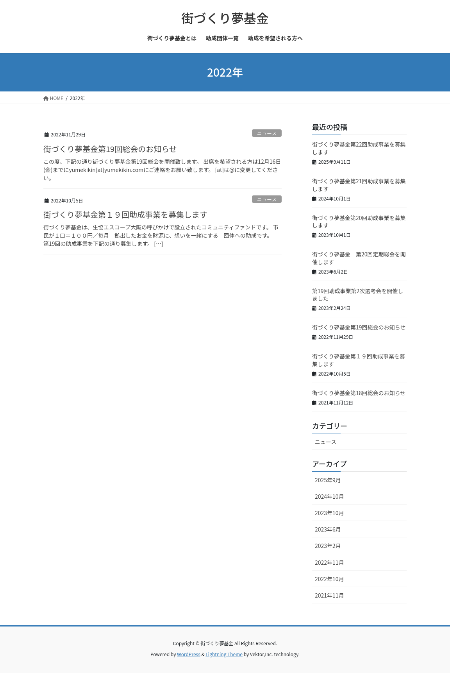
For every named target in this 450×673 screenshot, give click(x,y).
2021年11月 (329, 595)
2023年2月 (328, 545)
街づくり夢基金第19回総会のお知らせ (110, 148)
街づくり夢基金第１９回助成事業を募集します (125, 214)
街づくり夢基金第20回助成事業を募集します (359, 221)
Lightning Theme (224, 654)
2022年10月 (329, 579)
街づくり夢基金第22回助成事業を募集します (359, 148)
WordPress (188, 654)
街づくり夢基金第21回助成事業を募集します (359, 185)
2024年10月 (329, 496)
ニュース (267, 133)
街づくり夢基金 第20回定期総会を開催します (359, 258)
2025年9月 (328, 480)
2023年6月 (328, 529)
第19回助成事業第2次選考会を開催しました (357, 294)
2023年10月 (329, 513)
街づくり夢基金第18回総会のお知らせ (358, 393)
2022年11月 (329, 562)
